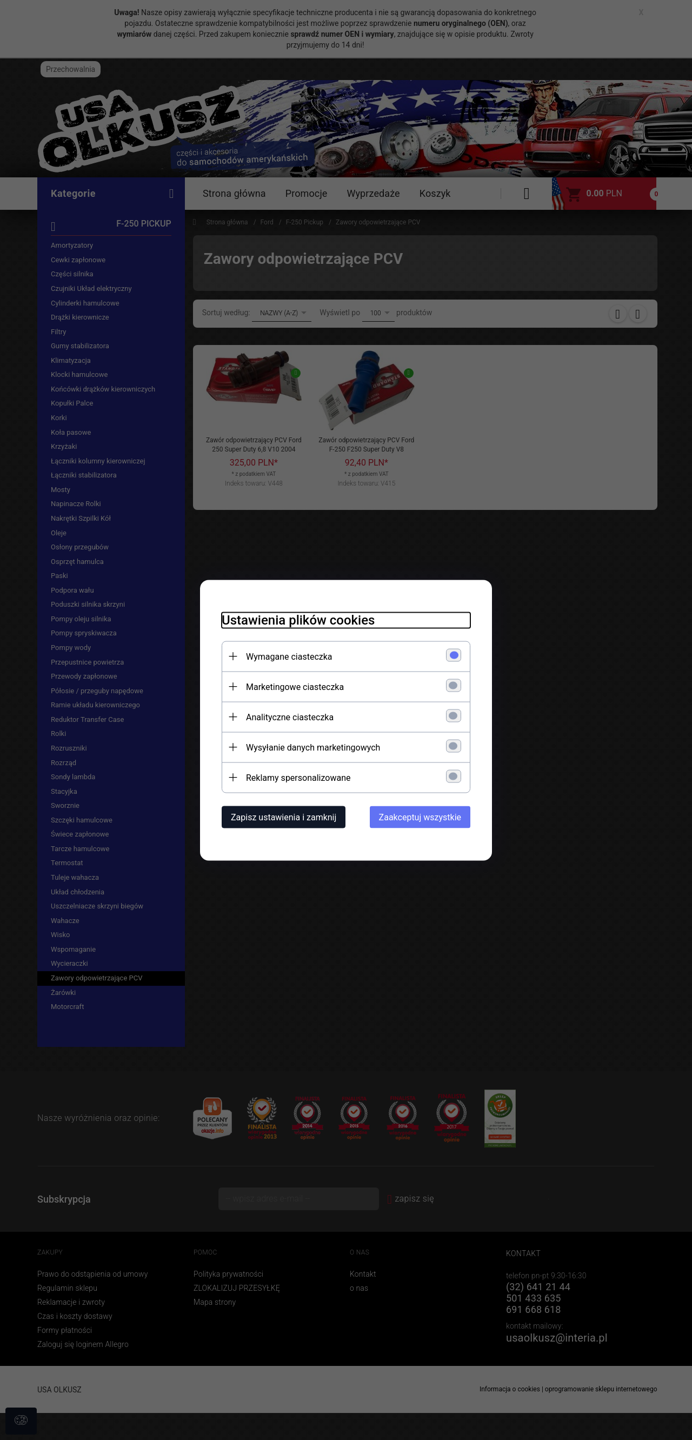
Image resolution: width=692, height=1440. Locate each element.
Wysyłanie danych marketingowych (313, 747)
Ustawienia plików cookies (298, 619)
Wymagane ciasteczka (289, 656)
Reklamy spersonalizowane (298, 777)
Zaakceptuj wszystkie (420, 817)
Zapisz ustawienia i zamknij (283, 817)
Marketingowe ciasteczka (295, 686)
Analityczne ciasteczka (290, 717)
